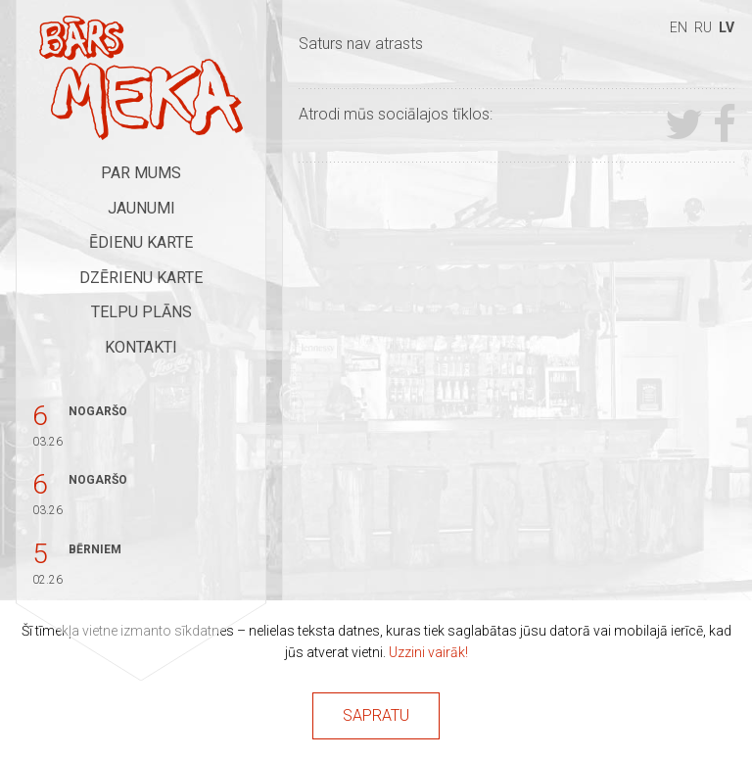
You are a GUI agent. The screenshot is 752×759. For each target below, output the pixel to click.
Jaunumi (141, 208)
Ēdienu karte (141, 242)
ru (703, 27)
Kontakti (141, 347)
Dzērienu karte (141, 277)
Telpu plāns (141, 312)
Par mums (141, 173)
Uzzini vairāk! (428, 652)
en (678, 27)
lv (726, 27)
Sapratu (376, 715)
